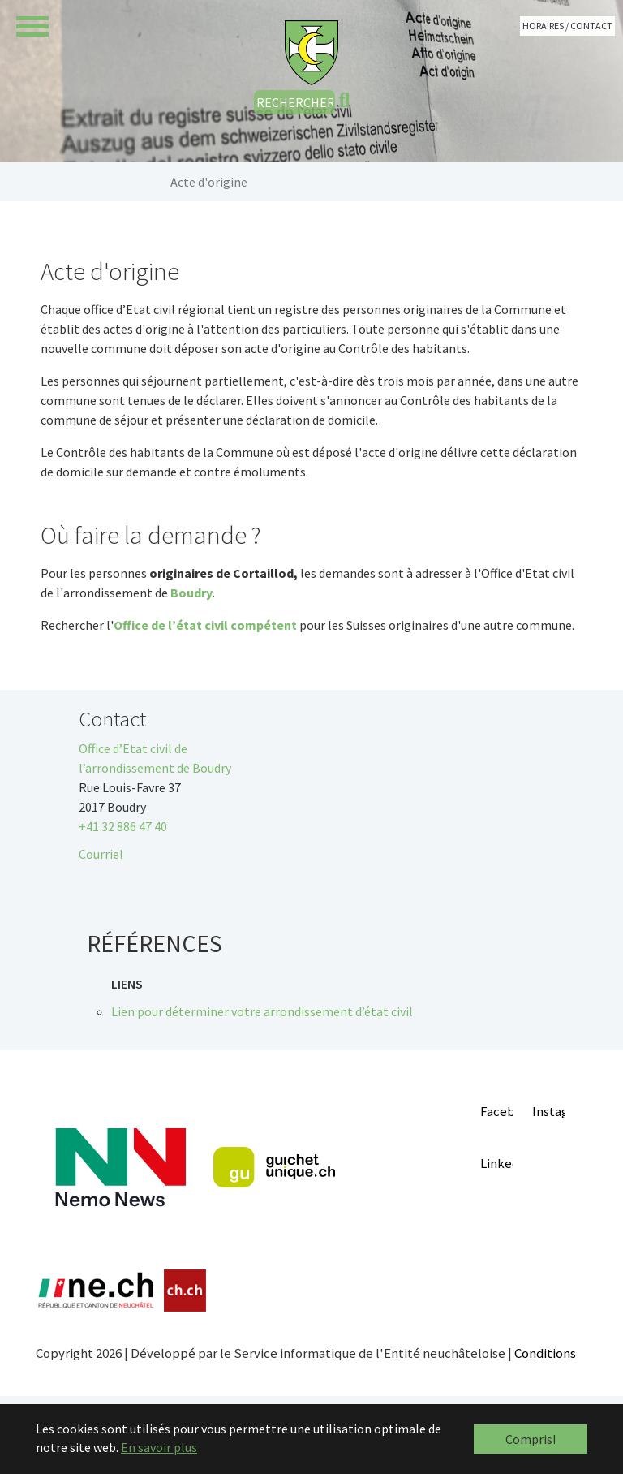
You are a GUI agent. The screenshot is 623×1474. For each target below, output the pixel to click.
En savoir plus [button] (159, 1447)
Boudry (191, 592)
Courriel (101, 854)
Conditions (545, 1353)
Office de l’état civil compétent (205, 625)
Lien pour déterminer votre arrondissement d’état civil (262, 1011)
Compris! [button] (530, 1439)
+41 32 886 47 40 (123, 826)
